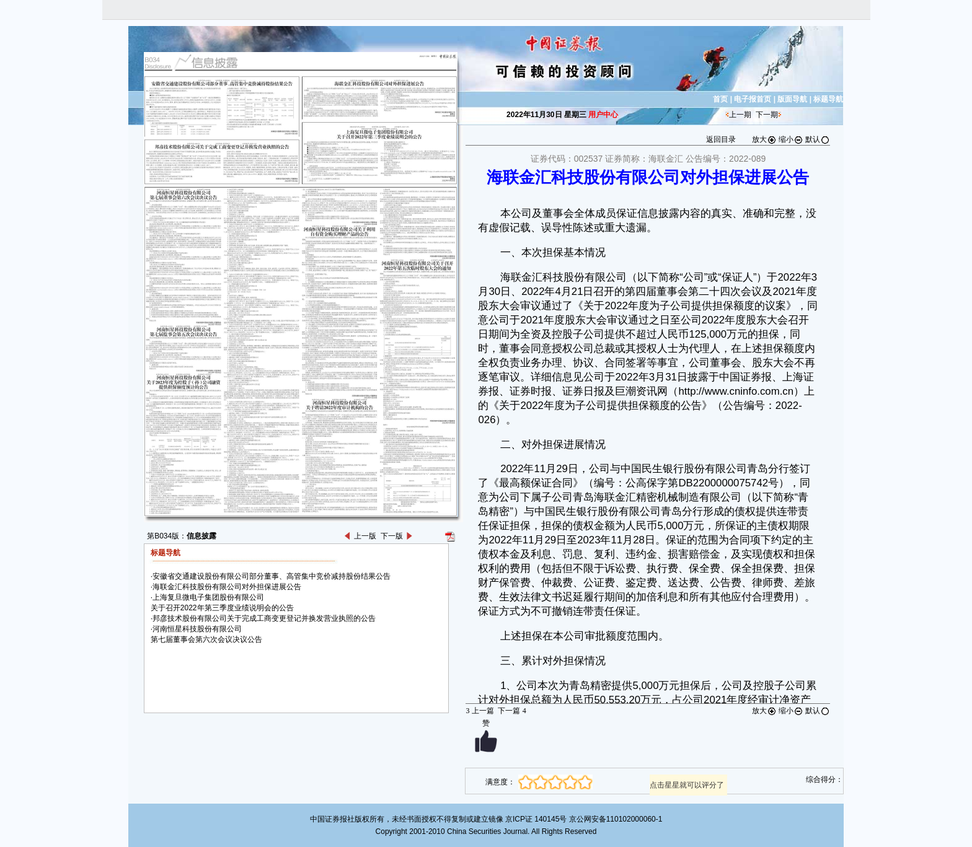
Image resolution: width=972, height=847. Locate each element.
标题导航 (828, 99)
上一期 (740, 114)
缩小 (791, 139)
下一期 (767, 114)
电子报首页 (752, 99)
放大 (764, 139)
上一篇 (479, 710)
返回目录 (721, 139)
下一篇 (512, 710)
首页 (720, 99)
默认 (817, 139)
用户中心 (603, 114)
